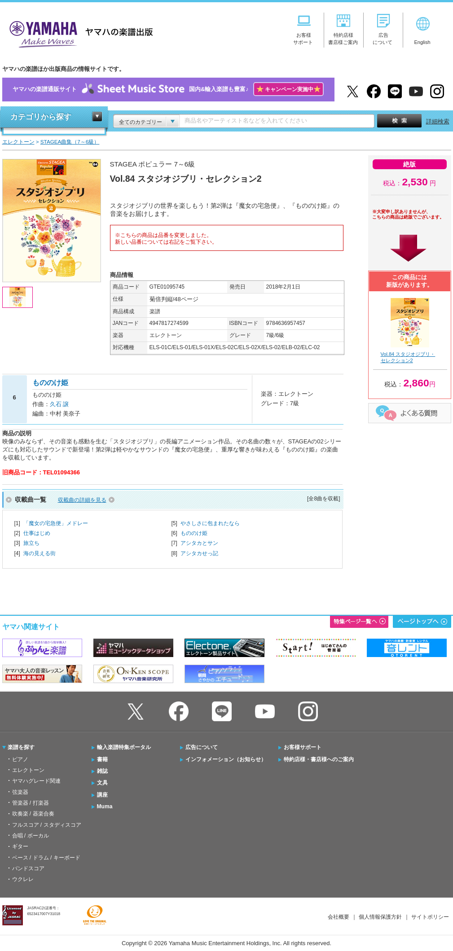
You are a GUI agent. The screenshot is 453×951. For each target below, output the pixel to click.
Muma (105, 806)
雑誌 (102, 771)
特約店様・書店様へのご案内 (319, 759)
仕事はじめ (36, 533)
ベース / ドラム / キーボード (46, 858)
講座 (102, 795)
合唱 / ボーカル (30, 836)
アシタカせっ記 (199, 553)
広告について (201, 747)
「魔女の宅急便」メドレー (55, 523)
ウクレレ (23, 879)
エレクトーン (28, 770)
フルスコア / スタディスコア (46, 825)
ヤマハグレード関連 (36, 781)
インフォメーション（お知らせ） (225, 759)
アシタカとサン (199, 543)
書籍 (102, 759)
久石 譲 (59, 404)
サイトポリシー (430, 917)
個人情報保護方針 (380, 917)
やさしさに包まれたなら (210, 523)
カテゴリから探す (40, 117)
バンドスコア (28, 868)
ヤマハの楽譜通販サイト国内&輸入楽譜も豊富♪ (168, 89)
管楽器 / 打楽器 (30, 803)
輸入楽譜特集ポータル (124, 747)
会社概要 (338, 917)
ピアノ (20, 759)
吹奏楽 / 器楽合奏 (33, 814)
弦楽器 (20, 792)
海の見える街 (39, 553)
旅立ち (31, 543)
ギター (20, 846)
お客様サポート (302, 747)
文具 (102, 783)
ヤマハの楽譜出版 (78, 33)
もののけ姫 (193, 533)
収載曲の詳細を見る (82, 500)
